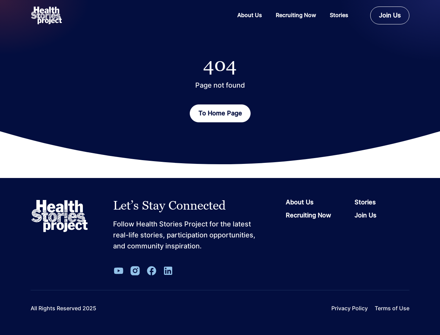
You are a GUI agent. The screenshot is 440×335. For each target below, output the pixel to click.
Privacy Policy (349, 308)
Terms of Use (392, 308)
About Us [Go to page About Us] (300, 202)
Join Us (390, 15)
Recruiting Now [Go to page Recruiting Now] (308, 215)
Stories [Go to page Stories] (365, 202)
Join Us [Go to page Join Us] (365, 215)
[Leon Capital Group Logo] (59, 216)
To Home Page (220, 113)
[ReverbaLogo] (46, 15)
